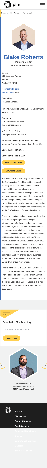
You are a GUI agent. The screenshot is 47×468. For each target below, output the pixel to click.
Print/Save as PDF (13, 162)
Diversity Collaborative (25, 441)
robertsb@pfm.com (10, 89)
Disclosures (20, 416)
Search (9, 338)
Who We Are (14, 13)
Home (3, 13)
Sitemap (18, 436)
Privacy (18, 411)
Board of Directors (23, 421)
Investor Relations (23, 451)
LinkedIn (19, 446)
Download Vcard (13, 171)
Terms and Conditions (25, 431)
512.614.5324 (8, 92)
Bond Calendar (22, 426)
